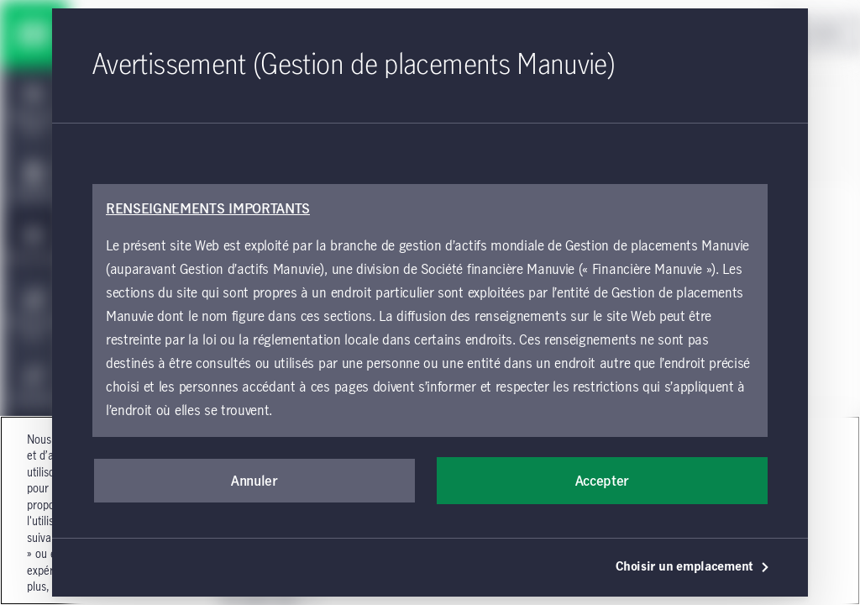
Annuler (254, 481)
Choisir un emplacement (693, 567)
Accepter (602, 481)
